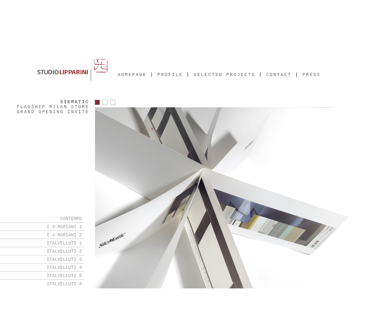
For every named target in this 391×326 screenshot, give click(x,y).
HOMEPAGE (132, 75)
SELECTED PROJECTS (226, 75)
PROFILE (170, 75)
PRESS (311, 75)
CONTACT (278, 75)
